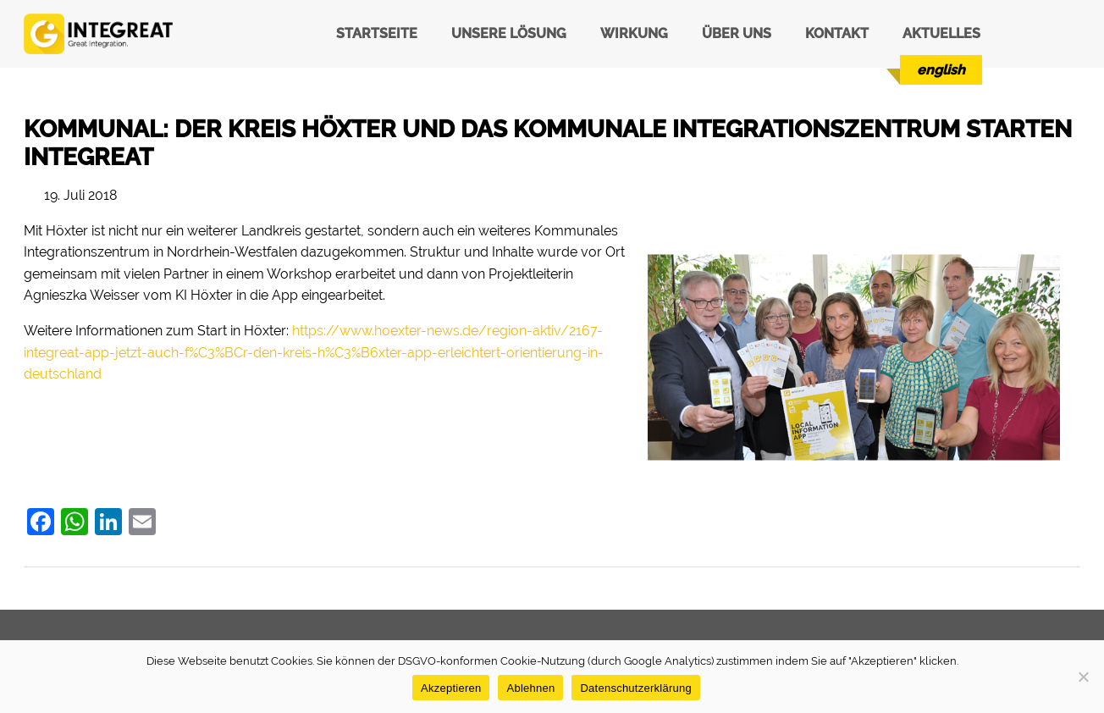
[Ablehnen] (1082, 676)
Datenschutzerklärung (635, 688)
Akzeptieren (451, 688)
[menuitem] (941, 70)
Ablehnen (530, 688)
